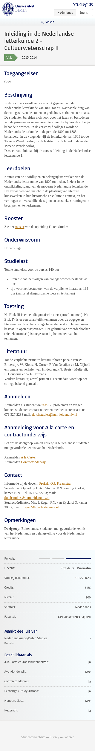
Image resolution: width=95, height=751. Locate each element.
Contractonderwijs (33, 462)
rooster (19, 227)
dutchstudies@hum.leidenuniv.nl (54, 414)
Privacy (54, 737)
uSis (44, 405)
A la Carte (28, 457)
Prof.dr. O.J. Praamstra (55, 483)
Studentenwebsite (33, 737)
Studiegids (83, 4)
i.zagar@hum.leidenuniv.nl (40, 507)
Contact (68, 737)
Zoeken (49, 22)
